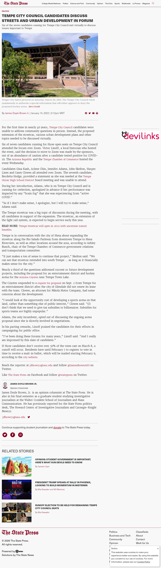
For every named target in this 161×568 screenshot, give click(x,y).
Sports (117, 3)
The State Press (17, 374)
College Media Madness (51, 3)
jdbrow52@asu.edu (42, 365)
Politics (65, 3)
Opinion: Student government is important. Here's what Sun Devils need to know (63, 461)
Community (90, 3)
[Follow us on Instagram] (21, 434)
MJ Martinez (59, 489)
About (139, 536)
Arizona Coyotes (29, 277)
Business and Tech (120, 536)
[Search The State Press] (153, 3)
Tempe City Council (61, 127)
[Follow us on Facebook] (13, 434)
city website (30, 357)
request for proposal (50, 283)
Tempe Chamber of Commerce (64, 159)
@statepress (66, 374)
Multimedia (126, 3)
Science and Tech (77, 3)
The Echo (108, 3)
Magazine (146, 3)
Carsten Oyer (44, 466)
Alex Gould (34, 107)
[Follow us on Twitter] (5, 434)
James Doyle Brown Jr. (17, 113)
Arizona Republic (22, 159)
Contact (140, 539)
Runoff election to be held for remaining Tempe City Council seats (66, 507)
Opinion (100, 3)
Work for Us (142, 543)
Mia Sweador (44, 489)
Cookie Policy (143, 561)
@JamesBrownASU (81, 365)
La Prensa (136, 3)
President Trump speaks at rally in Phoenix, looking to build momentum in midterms (63, 484)
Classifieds (142, 532)
